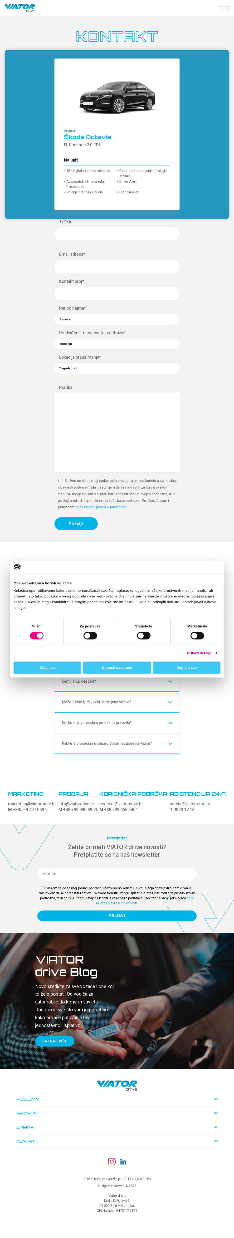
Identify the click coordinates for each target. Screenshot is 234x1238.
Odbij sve (47, 667)
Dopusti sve (186, 667)
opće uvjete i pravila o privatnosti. (101, 507)
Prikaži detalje (199, 653)
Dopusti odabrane (117, 667)
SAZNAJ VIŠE (55, 1041)
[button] (223, 8)
